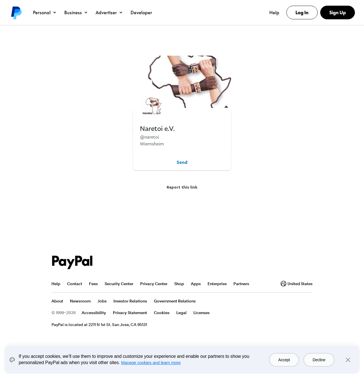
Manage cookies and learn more (151, 362)
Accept (284, 360)
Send (182, 162)
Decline (319, 360)
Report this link (182, 187)
